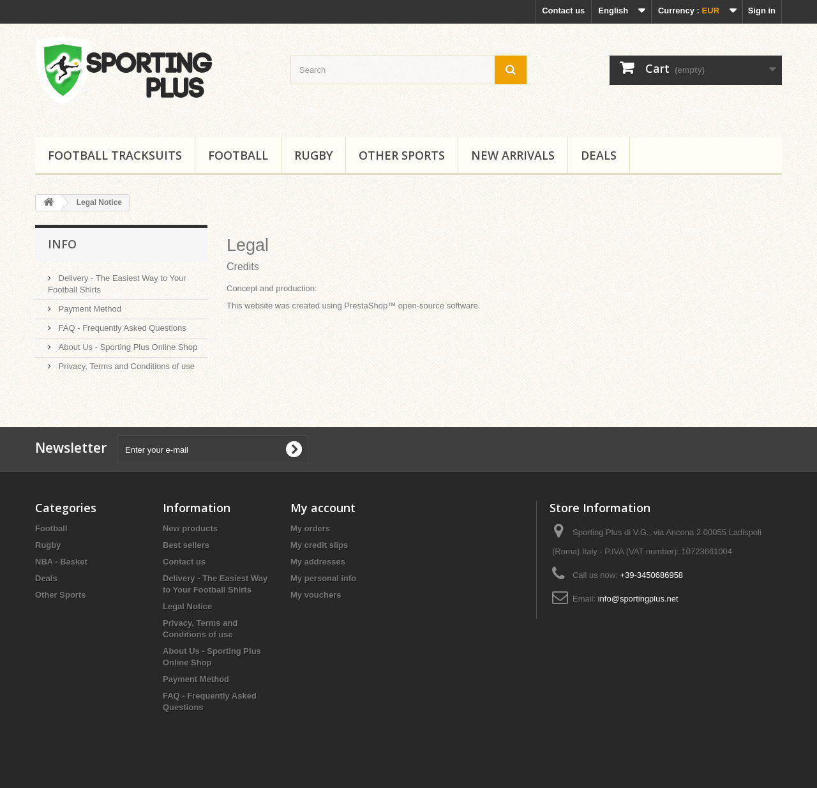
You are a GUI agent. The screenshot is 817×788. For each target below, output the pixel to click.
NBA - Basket (61, 561)
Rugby (313, 155)
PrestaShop (365, 305)
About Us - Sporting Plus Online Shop (126, 347)
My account (323, 507)
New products (190, 528)
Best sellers (186, 545)
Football (238, 155)
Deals (599, 155)
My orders (310, 528)
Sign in (762, 10)
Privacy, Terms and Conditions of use (125, 366)
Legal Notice (187, 606)
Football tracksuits (115, 155)
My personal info (323, 578)
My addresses (317, 561)
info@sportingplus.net (638, 598)
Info (62, 244)
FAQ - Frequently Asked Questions (121, 328)
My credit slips (319, 545)
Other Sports (402, 155)
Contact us (563, 10)
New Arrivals (513, 155)
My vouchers (315, 595)
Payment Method (88, 309)
